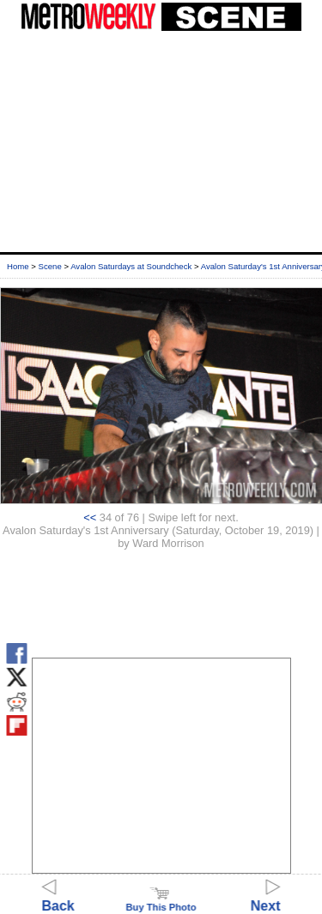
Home (18, 266)
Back (58, 898)
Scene (50, 266)
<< (89, 517)
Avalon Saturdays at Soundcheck (130, 266)
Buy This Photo (160, 902)
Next (266, 898)
